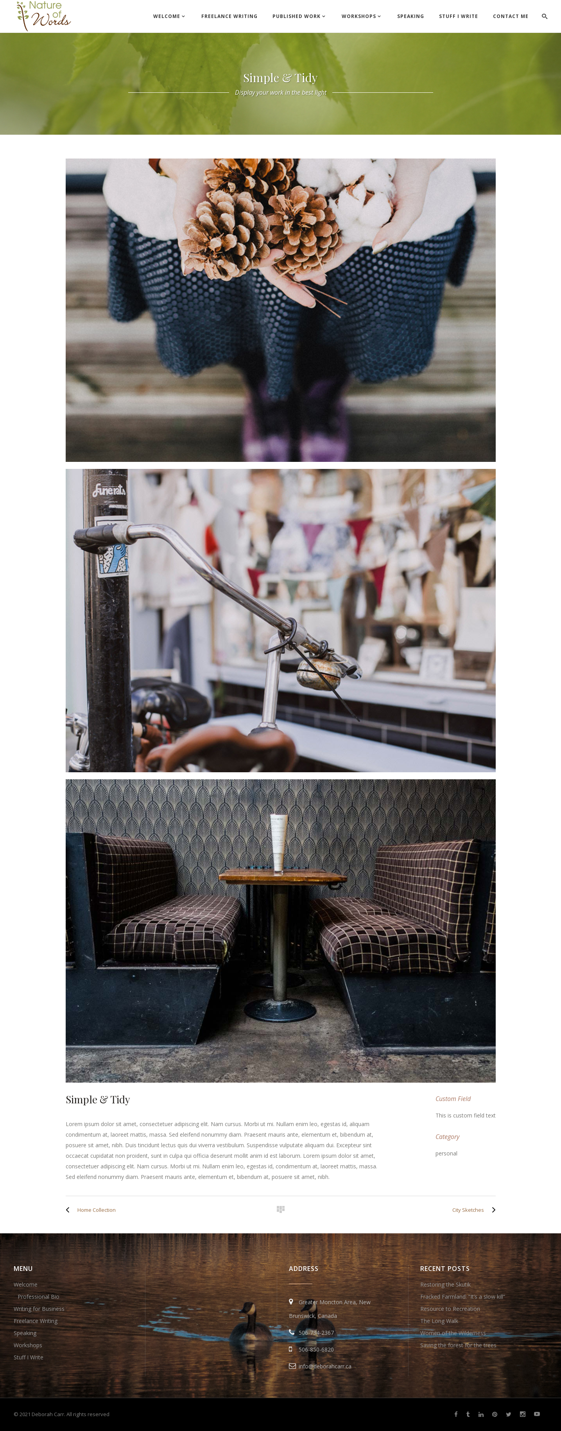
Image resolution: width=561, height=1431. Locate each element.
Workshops (28, 1345)
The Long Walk (439, 1321)
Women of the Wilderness (453, 1333)
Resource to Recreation (450, 1308)
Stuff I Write (28, 1357)
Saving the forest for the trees (458, 1345)
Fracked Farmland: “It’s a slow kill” (462, 1296)
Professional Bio (38, 1296)
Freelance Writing (35, 1321)
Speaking (25, 1333)
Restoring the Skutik (445, 1284)
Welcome (26, 1284)
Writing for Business (39, 1308)
